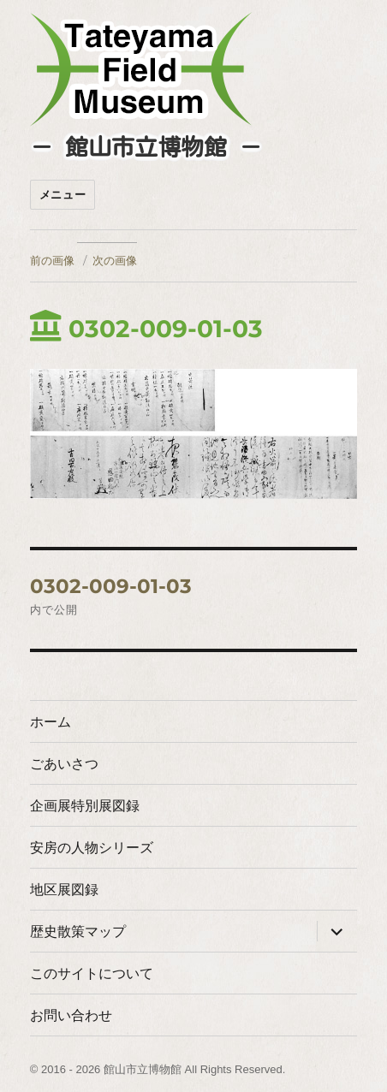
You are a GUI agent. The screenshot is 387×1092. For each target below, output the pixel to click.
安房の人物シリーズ (91, 848)
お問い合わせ (71, 1015)
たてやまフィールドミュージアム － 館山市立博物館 (141, 69)
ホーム (50, 722)
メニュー (62, 194)
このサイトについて (91, 973)
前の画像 (52, 260)
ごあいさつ (64, 764)
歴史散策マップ (78, 931)
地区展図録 (64, 889)
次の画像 (114, 260)
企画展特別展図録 (85, 806)
